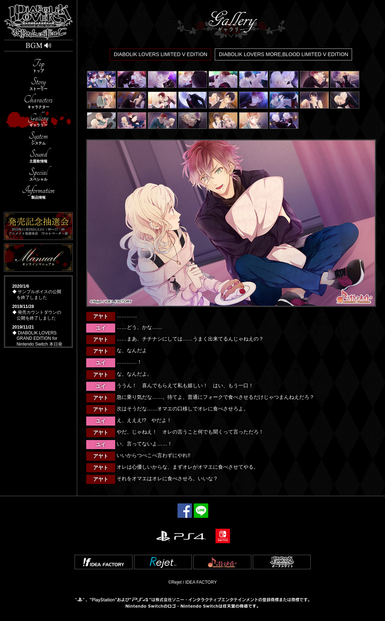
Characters (38, 101)
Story (38, 83)
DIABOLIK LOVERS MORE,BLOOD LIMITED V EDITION (283, 54)
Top (38, 65)
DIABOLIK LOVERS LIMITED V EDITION (160, 54)
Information (38, 192)
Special (38, 173)
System (38, 137)
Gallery (38, 119)
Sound (38, 155)
